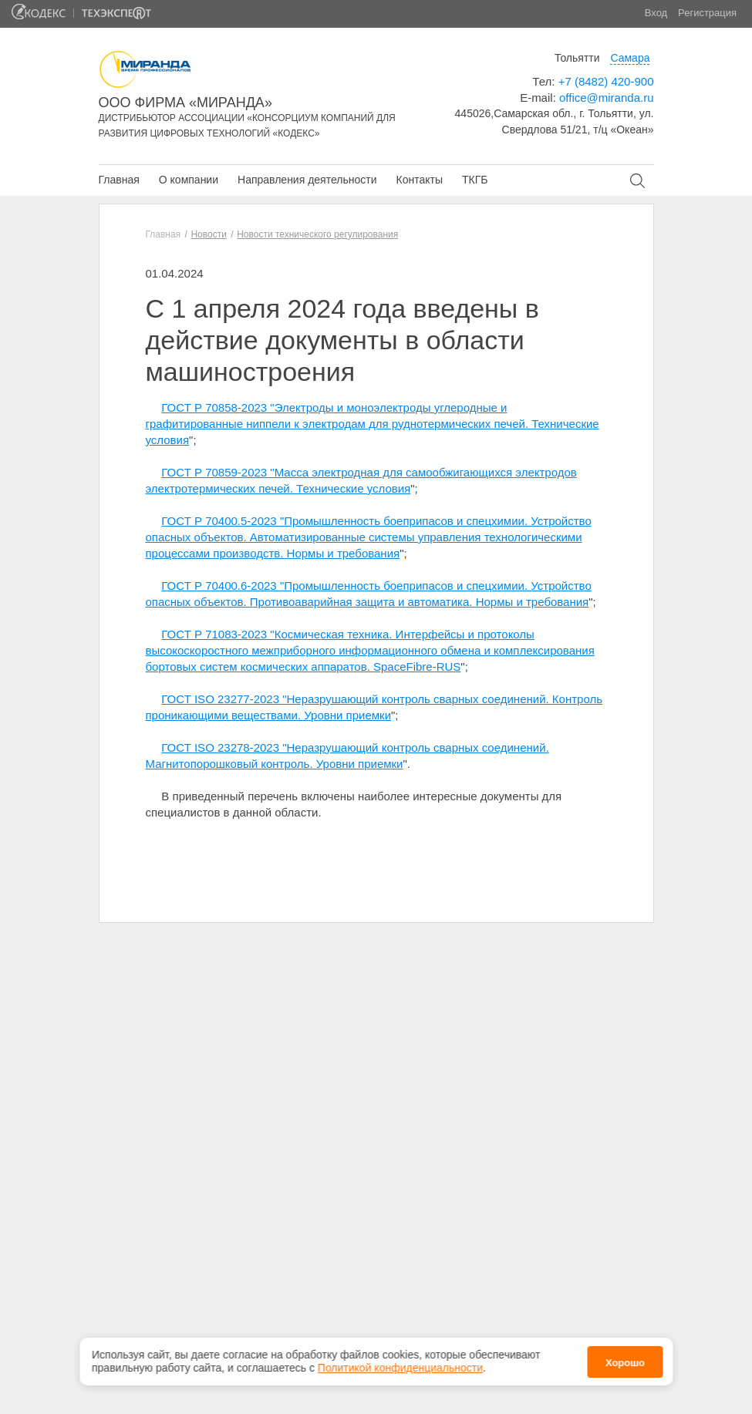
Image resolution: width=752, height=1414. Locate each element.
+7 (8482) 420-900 (606, 81)
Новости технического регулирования (317, 234)
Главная (119, 179)
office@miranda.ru (606, 97)
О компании (188, 179)
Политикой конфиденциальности (400, 1368)
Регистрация (707, 13)
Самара (629, 58)
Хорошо (625, 1363)
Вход (656, 13)
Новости (208, 234)
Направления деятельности (307, 179)
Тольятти (577, 58)
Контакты (419, 179)
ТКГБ (474, 179)
